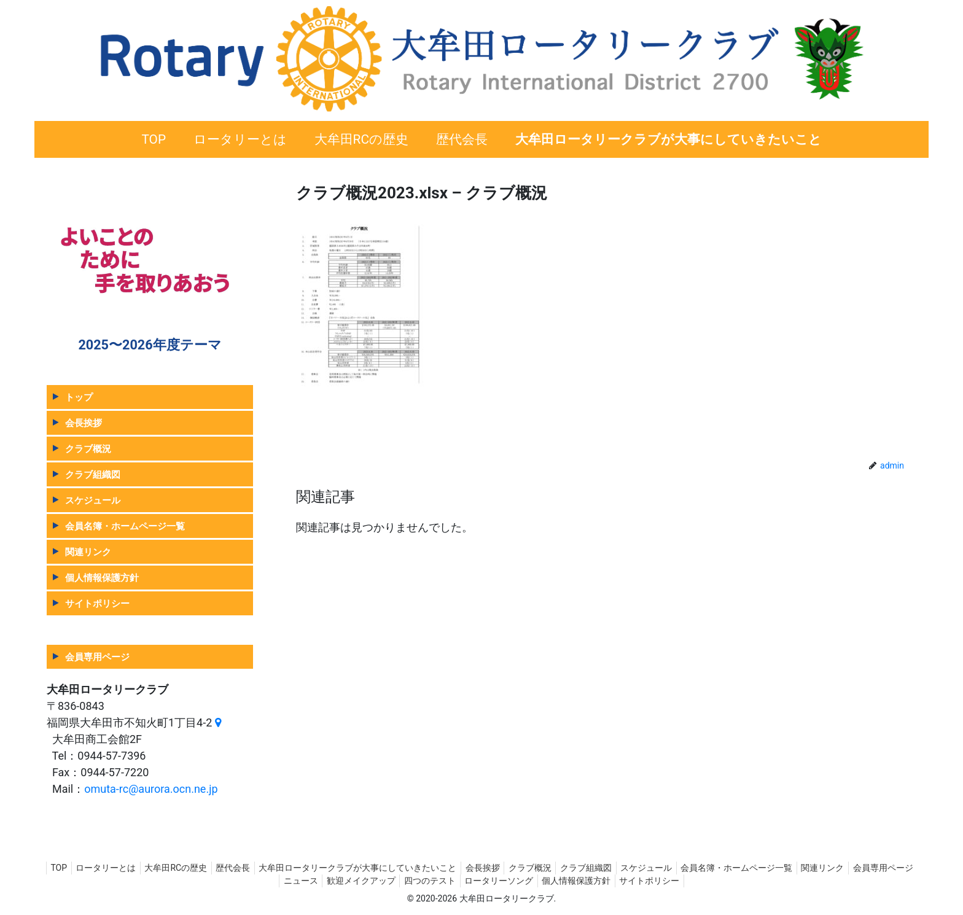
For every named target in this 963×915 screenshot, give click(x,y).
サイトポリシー (97, 603)
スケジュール (92, 500)
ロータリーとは (123, 868)
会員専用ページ (97, 657)
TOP (72, 868)
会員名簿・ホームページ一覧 (125, 526)
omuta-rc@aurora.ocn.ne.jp (150, 788)
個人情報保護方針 (102, 577)
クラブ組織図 (92, 474)
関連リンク (88, 552)
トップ (79, 397)
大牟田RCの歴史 (197, 868)
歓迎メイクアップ (391, 881)
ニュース (327, 881)
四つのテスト (464, 881)
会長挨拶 (83, 423)
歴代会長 (259, 868)
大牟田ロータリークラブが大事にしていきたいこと (388, 868)
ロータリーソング (537, 881)
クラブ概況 (88, 448)
